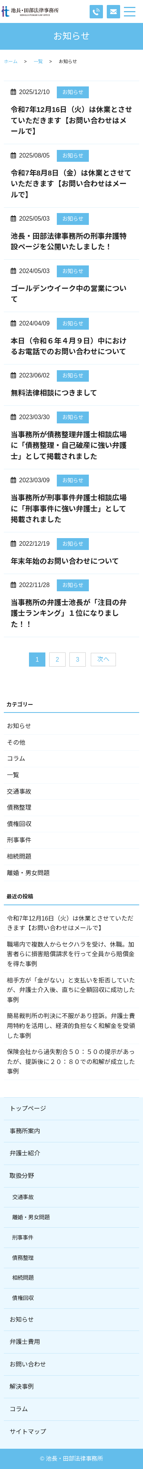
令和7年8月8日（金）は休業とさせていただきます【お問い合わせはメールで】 (71, 184)
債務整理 (19, 807)
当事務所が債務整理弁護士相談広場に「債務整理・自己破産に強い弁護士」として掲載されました (69, 445)
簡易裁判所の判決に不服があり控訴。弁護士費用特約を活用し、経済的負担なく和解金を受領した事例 (71, 1026)
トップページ (28, 1108)
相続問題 (19, 856)
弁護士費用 (25, 1342)
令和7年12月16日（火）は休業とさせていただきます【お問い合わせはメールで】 (71, 120)
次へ (103, 659)
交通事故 (19, 791)
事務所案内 (25, 1131)
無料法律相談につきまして (54, 393)
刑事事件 (19, 840)
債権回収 (19, 824)
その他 (16, 742)
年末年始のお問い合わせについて (65, 561)
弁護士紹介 (25, 1153)
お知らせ (73, 92)
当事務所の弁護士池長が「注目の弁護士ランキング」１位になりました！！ (69, 613)
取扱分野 (22, 1176)
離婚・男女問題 (28, 873)
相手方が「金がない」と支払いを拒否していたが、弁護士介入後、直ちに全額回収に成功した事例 (71, 990)
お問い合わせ (28, 1364)
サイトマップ (28, 1431)
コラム (16, 758)
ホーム (11, 61)
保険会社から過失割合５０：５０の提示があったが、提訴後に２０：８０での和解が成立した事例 (71, 1062)
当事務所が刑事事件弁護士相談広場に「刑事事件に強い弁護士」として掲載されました (69, 509)
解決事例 (22, 1386)
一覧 (38, 61)
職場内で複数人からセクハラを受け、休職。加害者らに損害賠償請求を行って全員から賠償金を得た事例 (71, 954)
